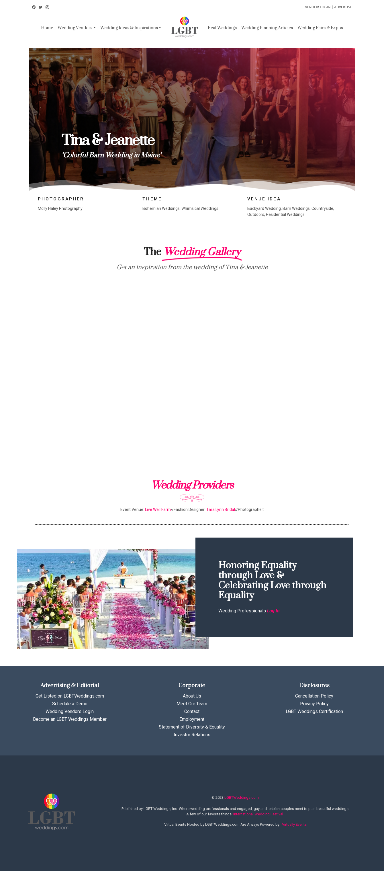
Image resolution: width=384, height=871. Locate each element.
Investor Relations (192, 734)
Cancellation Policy (314, 696)
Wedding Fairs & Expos (320, 28)
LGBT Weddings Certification (314, 711)
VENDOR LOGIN (317, 7)
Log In (273, 611)
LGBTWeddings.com (241, 797)
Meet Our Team (192, 703)
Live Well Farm (158, 509)
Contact (191, 711)
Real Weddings (222, 28)
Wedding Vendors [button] (75, 28)
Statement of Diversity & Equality (192, 727)
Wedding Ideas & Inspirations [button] (129, 28)
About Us (192, 696)
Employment (191, 719)
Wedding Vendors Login (70, 711)
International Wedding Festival (258, 814)
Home (47, 28)
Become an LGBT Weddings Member (70, 719)
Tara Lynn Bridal (220, 509)
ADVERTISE (343, 7)
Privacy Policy (314, 703)
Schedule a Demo (69, 703)
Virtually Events (294, 824)
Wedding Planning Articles (267, 28)
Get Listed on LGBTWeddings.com (70, 696)
